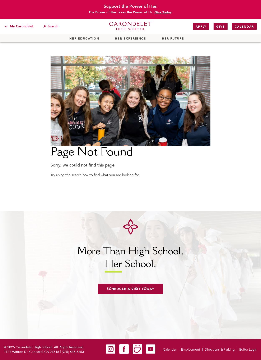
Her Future (173, 39)
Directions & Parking (220, 349)
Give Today (163, 12)
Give (220, 27)
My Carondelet (19, 26)
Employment (190, 349)
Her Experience (130, 39)
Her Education (84, 39)
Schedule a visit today (130, 289)
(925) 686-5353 (73, 352)
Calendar (244, 27)
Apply (201, 27)
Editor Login (248, 349)
